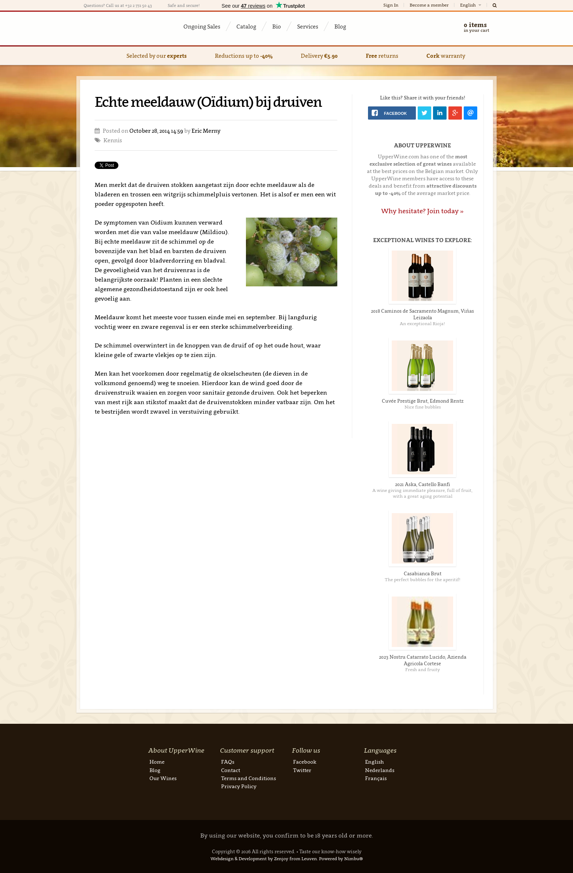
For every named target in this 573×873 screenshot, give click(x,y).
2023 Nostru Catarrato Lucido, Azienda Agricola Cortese (422, 660)
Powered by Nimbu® (341, 858)
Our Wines (163, 778)
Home (156, 762)
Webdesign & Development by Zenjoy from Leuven (263, 858)
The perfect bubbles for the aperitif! (422, 579)
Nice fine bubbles (423, 407)
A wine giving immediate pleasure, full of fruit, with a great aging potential (422, 493)
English (471, 5)
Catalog (246, 26)
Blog (340, 26)
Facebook (304, 762)
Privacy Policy (239, 786)
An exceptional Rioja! (422, 323)
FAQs (227, 762)
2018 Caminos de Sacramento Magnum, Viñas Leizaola (422, 314)
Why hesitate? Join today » (422, 211)
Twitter (302, 770)
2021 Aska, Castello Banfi (422, 484)
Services (307, 26)
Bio (276, 26)
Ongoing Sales (201, 26)
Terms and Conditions (248, 778)
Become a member (429, 5)
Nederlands (379, 770)
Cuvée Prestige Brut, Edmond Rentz (422, 401)
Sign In (390, 5)
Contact (230, 770)
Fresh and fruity (422, 669)
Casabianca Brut (422, 573)
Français (376, 778)
